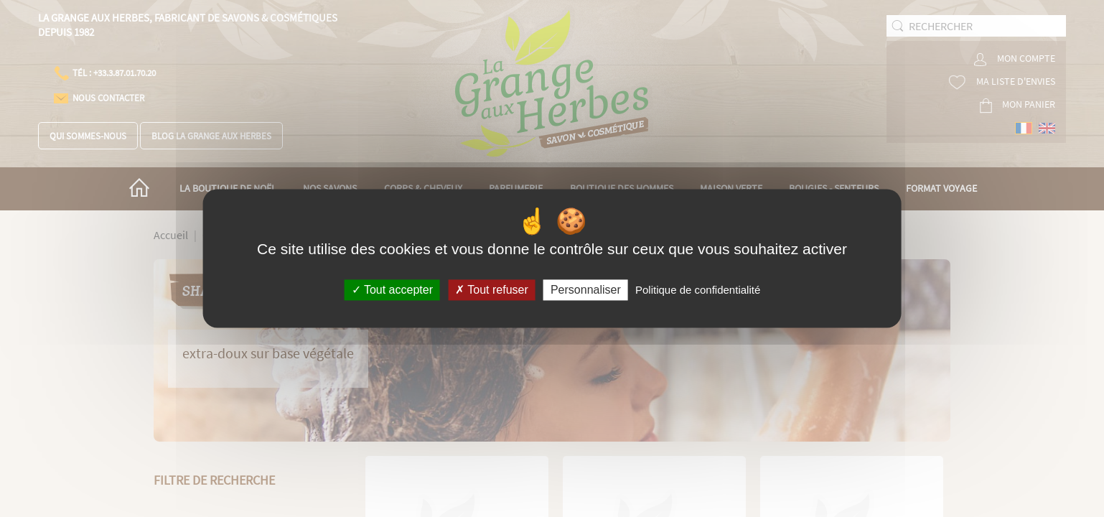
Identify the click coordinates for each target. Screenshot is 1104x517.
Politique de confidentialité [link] (697, 290)
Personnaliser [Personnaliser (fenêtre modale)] (586, 290)
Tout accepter (392, 290)
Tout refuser (491, 290)
